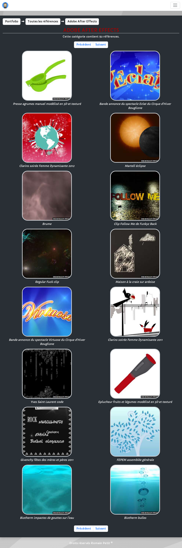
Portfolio (11, 21)
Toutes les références (43, 21)
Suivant (100, 44)
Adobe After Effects (82, 21)
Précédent (83, 44)
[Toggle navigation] (175, 5)
